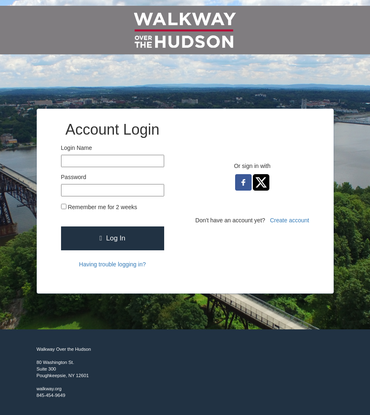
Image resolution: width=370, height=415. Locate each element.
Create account (289, 220)
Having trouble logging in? (112, 264)
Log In (112, 238)
